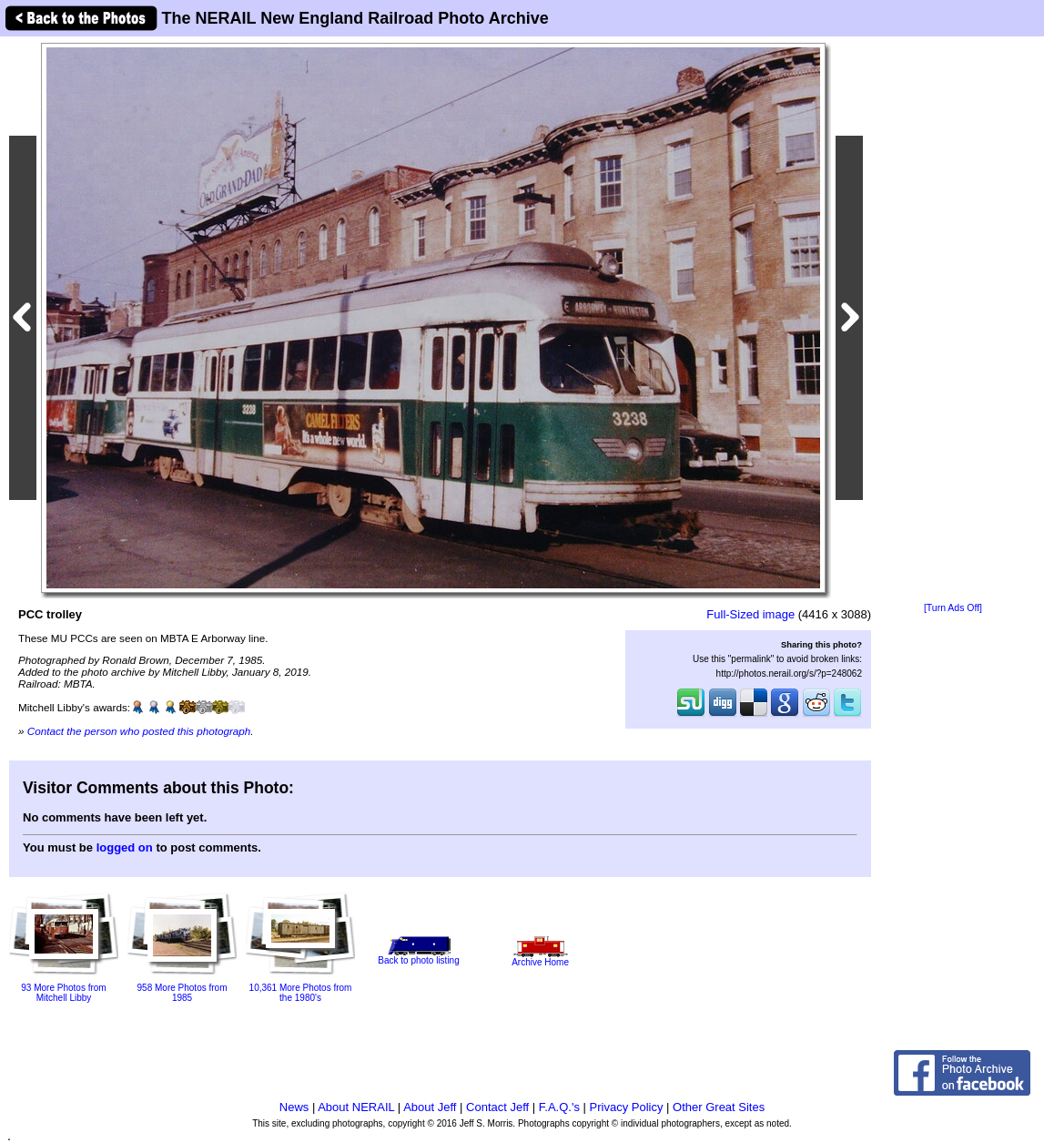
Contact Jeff (497, 1107)
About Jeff (429, 1107)
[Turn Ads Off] (953, 608)
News (294, 1107)
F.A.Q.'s (559, 1107)
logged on (124, 847)
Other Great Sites (719, 1107)
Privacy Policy (627, 1107)
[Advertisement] (953, 320)
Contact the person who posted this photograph (139, 731)
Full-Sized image (750, 614)
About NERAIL (356, 1107)
